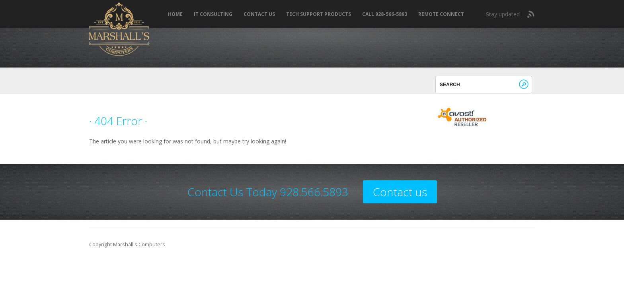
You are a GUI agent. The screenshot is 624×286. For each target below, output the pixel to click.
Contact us (400, 191)
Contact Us (259, 14)
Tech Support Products (318, 14)
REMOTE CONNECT (441, 14)
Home (175, 14)
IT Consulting (213, 14)
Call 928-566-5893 (384, 14)
